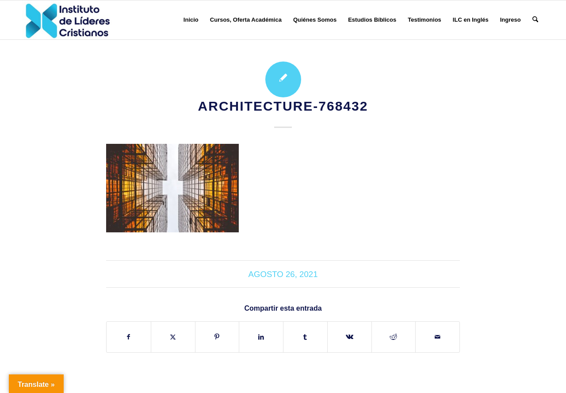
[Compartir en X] (173, 337)
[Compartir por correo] (437, 337)
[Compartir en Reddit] (394, 337)
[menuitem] (191, 19)
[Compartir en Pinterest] (217, 337)
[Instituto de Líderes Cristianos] (67, 19)
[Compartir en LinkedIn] (261, 337)
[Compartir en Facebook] (129, 337)
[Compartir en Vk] (349, 337)
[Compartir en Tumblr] (305, 337)
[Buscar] (535, 19)
